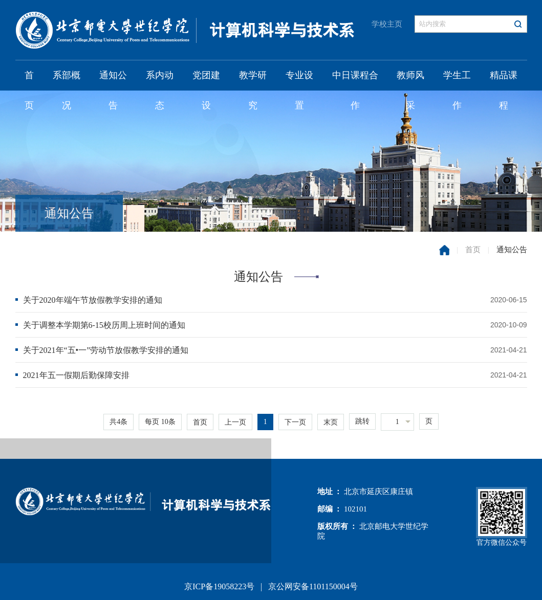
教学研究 (253, 80)
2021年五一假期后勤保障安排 (76, 375)
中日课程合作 (355, 80)
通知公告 (113, 80)
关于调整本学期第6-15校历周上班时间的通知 (104, 325)
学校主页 (387, 24)
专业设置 (299, 80)
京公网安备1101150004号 (313, 586)
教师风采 (410, 80)
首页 (29, 80)
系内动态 (160, 80)
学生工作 (457, 80)
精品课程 (503, 80)
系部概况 (66, 80)
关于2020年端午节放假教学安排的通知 (92, 300)
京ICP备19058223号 (219, 586)
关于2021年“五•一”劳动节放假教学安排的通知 (106, 350)
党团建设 (206, 80)
